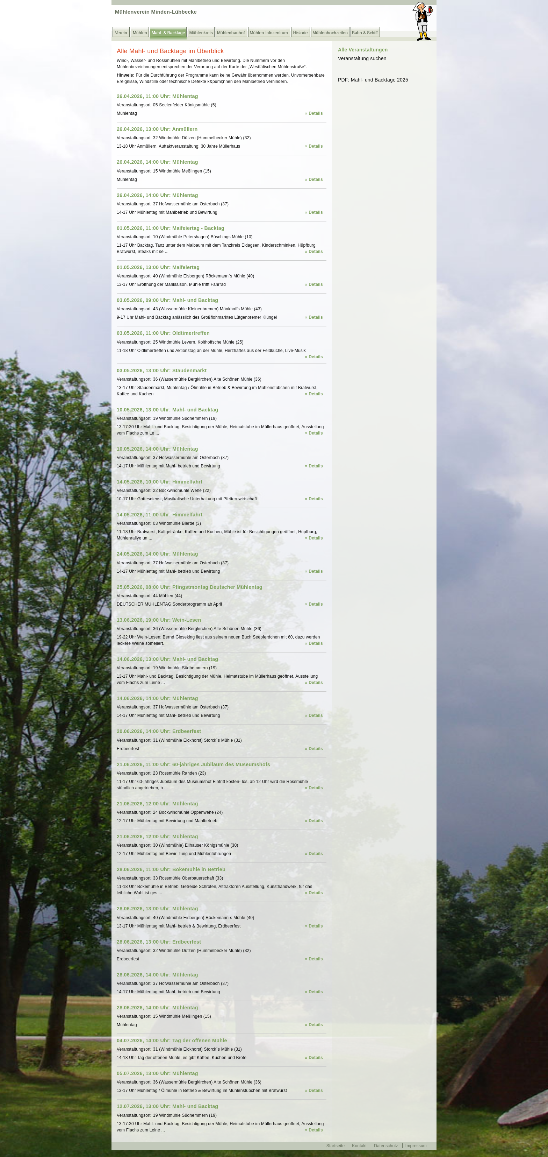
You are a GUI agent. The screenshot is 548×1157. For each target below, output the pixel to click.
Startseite (335, 1145)
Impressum (416, 1145)
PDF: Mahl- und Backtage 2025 (373, 80)
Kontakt (359, 1145)
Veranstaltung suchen (362, 58)
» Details (314, 113)
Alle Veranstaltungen (363, 49)
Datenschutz (386, 1145)
